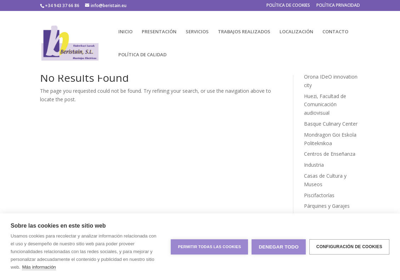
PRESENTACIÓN (159, 32)
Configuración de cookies (349, 246)
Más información (39, 267)
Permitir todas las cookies (209, 247)
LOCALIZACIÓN (296, 32)
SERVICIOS (197, 32)
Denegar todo (278, 247)
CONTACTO (335, 32)
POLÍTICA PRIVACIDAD (338, 5)
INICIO (125, 32)
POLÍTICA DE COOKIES (288, 5)
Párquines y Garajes (327, 205)
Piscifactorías (319, 195)
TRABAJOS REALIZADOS (244, 32)
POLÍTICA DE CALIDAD (142, 55)
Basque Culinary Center (330, 123)
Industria (314, 164)
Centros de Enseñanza (329, 153)
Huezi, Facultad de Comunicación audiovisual (325, 104)
